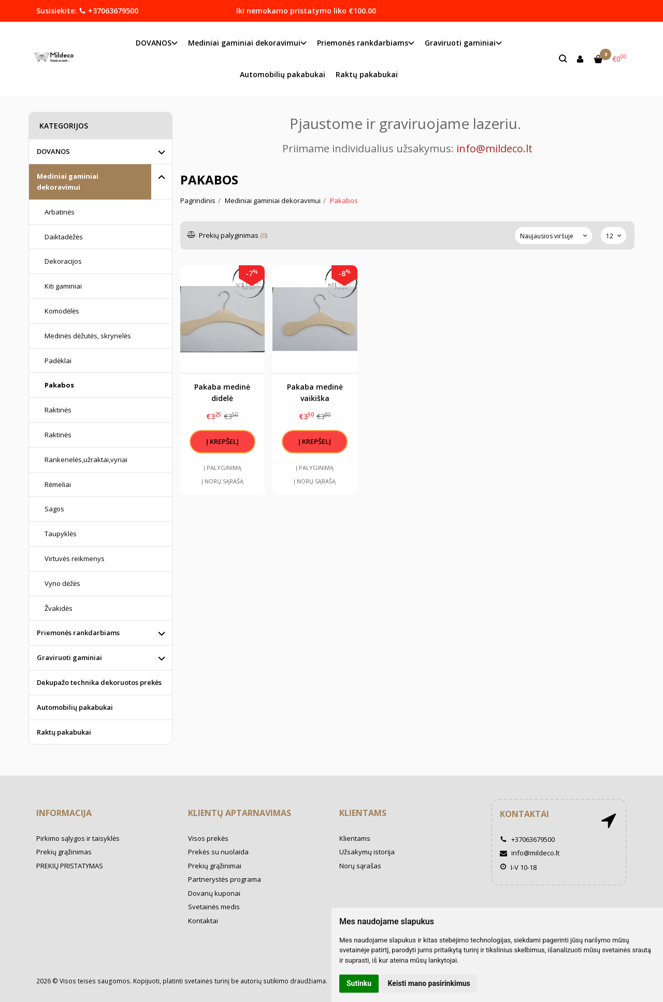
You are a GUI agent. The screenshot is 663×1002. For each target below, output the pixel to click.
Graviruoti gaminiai (69, 657)
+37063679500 (108, 11)
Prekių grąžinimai (214, 865)
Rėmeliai (58, 484)
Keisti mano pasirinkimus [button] (429, 983)
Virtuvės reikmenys (75, 558)
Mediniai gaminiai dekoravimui (67, 181)
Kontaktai (203, 920)
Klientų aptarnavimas (239, 813)
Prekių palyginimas (227, 235)
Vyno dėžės (62, 583)
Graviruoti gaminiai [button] (460, 43)
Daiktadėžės (64, 236)
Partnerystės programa (224, 879)
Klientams (362, 813)
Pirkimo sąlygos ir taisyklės (78, 838)
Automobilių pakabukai (282, 74)
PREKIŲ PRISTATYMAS (69, 865)
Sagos (54, 508)
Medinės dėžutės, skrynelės (88, 335)
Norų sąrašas (360, 865)
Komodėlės (62, 311)
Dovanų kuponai (214, 893)
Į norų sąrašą (222, 481)
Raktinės (58, 409)
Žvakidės (59, 608)
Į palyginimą (222, 467)
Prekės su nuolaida (218, 851)
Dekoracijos (63, 261)
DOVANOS (53, 151)
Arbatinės (60, 212)
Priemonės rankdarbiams (78, 632)
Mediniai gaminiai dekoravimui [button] (244, 43)
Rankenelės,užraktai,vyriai (86, 459)
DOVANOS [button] (153, 43)
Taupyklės (61, 533)
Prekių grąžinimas (64, 851)
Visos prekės (208, 838)
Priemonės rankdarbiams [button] (362, 43)
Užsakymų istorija (367, 851)
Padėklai (58, 360)
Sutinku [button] (359, 983)
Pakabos (59, 385)
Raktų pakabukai (367, 74)
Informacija (64, 813)
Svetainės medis (214, 906)
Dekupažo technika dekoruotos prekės (99, 682)
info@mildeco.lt (529, 852)
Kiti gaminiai (63, 286)
